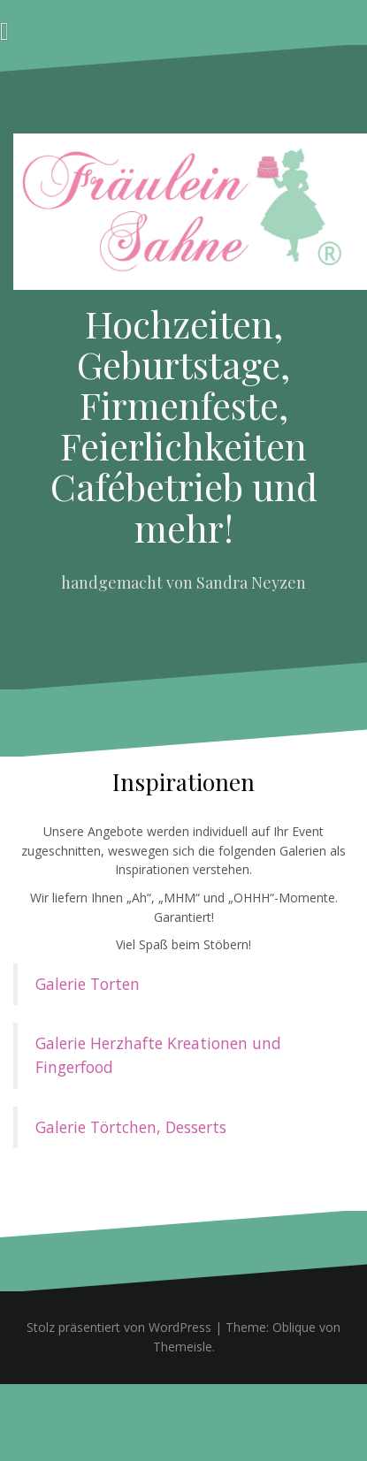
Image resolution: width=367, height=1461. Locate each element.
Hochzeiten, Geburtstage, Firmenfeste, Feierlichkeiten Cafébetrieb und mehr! (183, 425)
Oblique (294, 1327)
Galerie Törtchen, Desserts (130, 1127)
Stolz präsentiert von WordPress (119, 1327)
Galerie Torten (87, 983)
